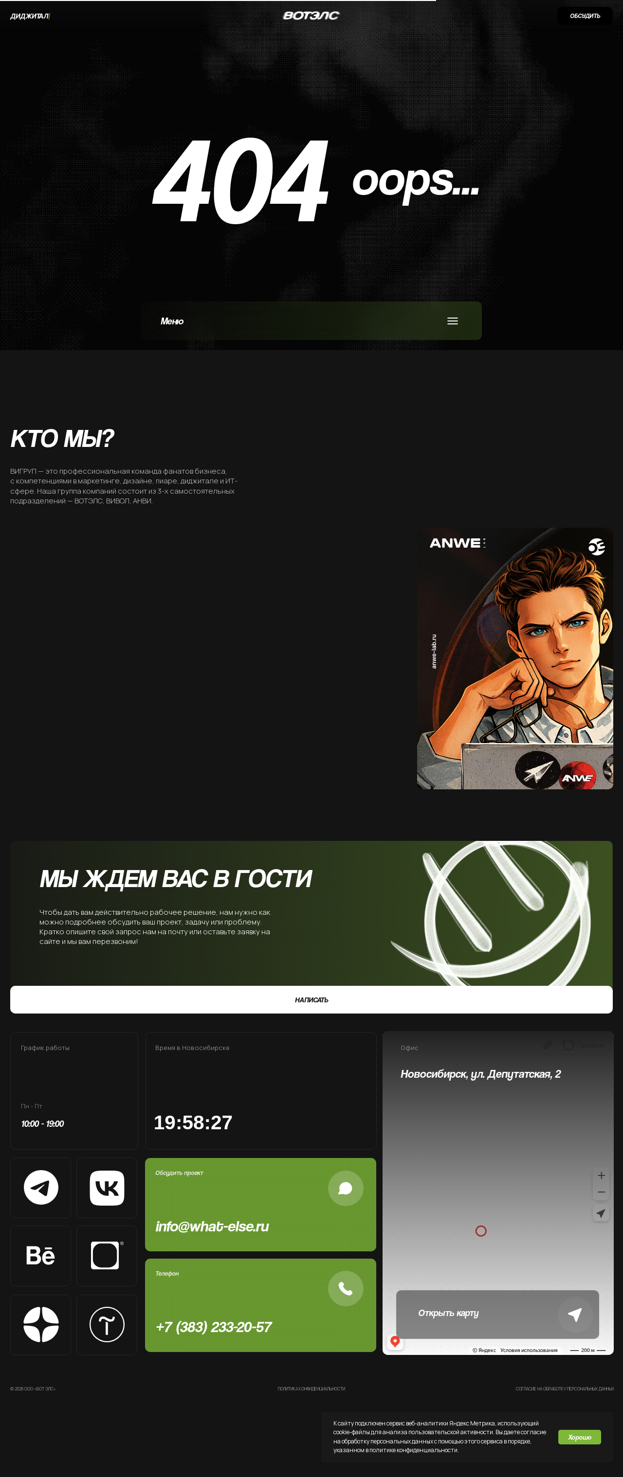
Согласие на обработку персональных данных (565, 1389)
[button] (585, 16)
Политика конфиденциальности (311, 1389)
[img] (109, 658)
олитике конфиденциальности (415, 1450)
